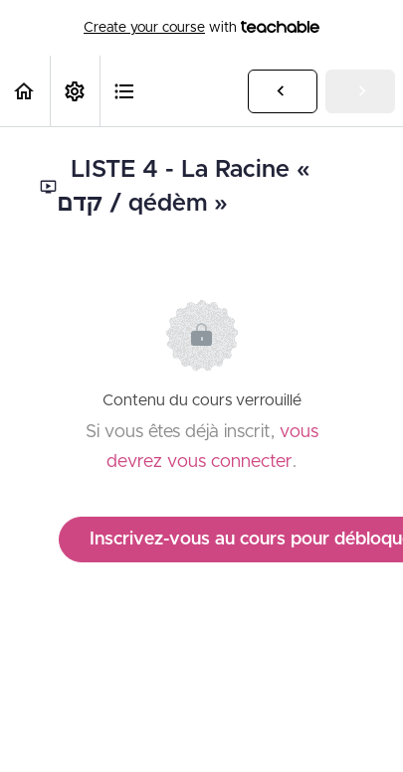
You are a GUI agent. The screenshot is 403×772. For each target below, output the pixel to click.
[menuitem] (75, 91)
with (201, 28)
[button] (25, 91)
